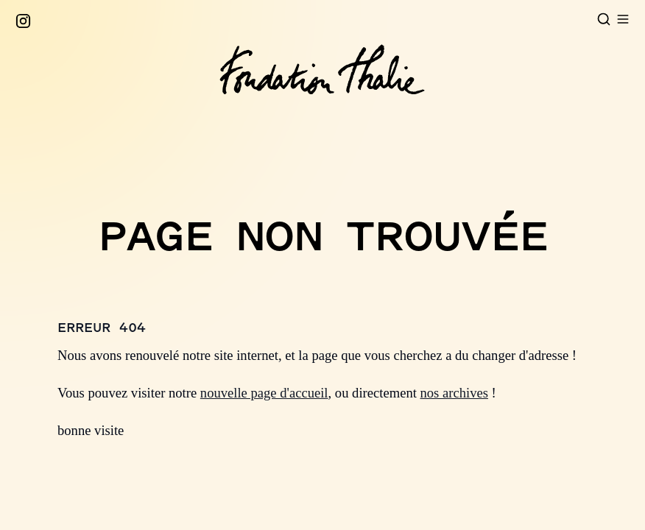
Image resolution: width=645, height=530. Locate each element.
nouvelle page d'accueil (264, 392)
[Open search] (603, 19)
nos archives (454, 392)
